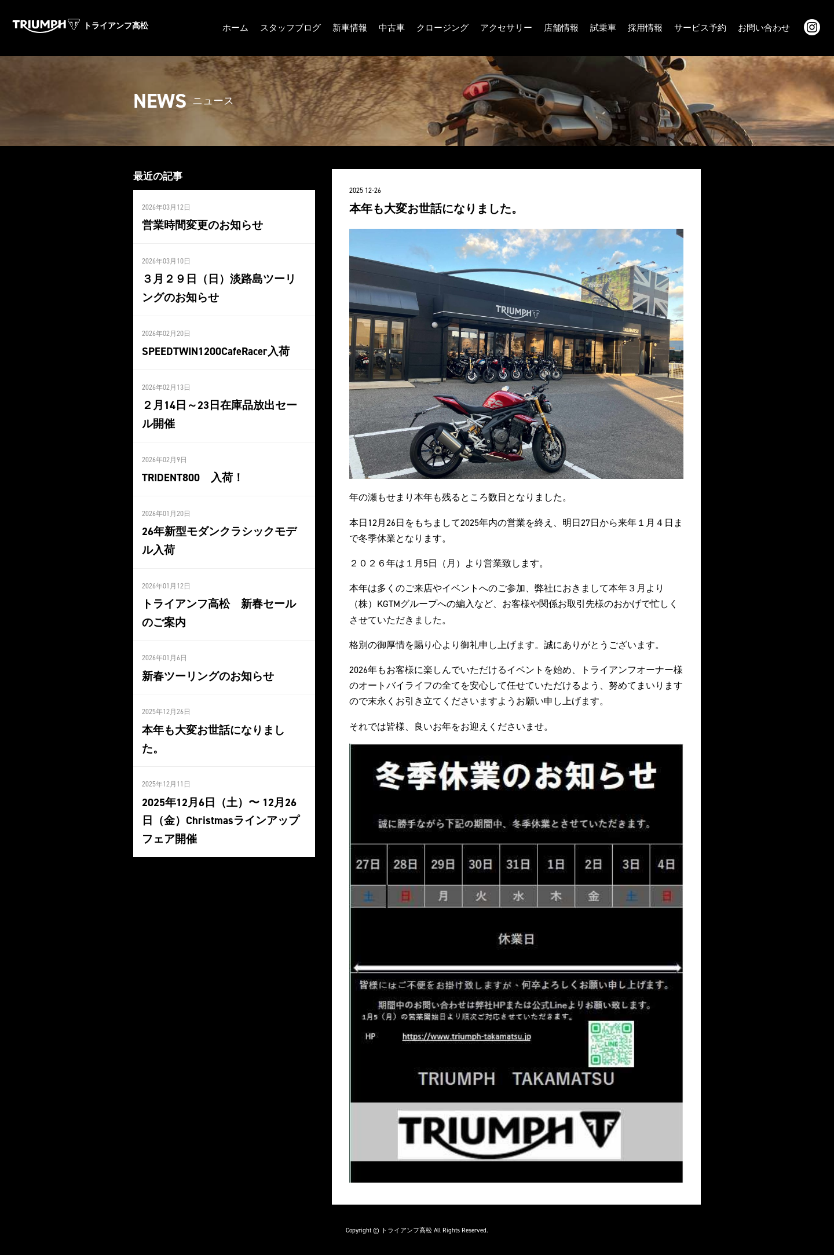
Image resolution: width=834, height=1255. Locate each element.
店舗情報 (573, 26)
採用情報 (653, 26)
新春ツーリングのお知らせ (204, 667)
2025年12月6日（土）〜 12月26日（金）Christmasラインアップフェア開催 (222, 791)
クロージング (461, 26)
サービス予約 (705, 26)
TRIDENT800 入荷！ (191, 471)
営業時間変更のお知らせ (199, 222)
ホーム (265, 26)
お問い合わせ (765, 26)
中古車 (413, 26)
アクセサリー (521, 26)
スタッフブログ (316, 26)
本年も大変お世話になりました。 (220, 720)
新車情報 (373, 26)
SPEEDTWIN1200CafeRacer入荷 (213, 347)
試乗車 (613, 26)
